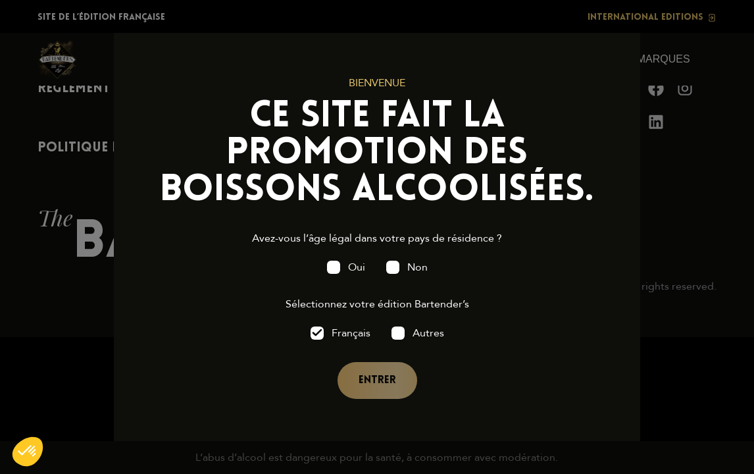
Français (351, 333)
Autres (428, 333)
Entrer (377, 380)
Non (417, 267)
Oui (356, 267)
